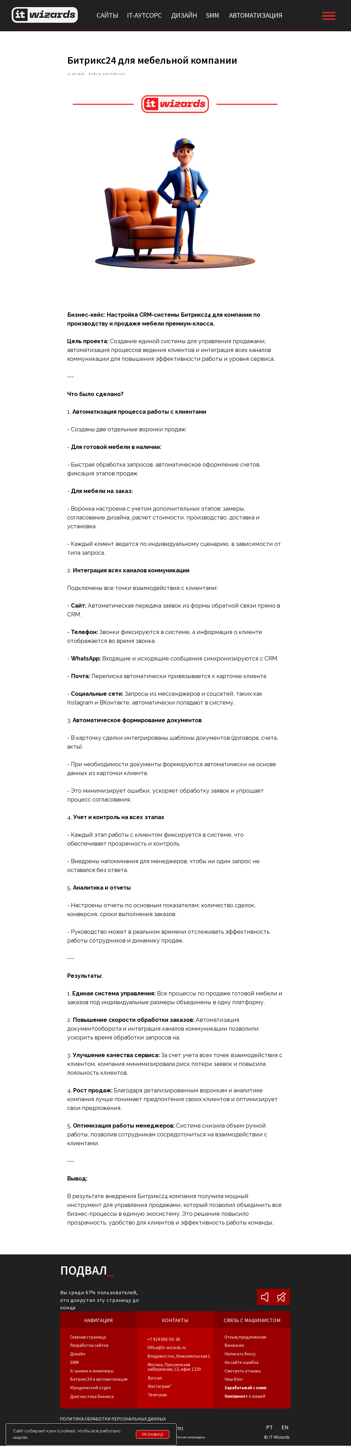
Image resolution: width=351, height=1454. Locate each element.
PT (269, 1435)
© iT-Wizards (277, 1445)
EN (285, 1435)
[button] (241, 1370)
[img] (45, 15)
